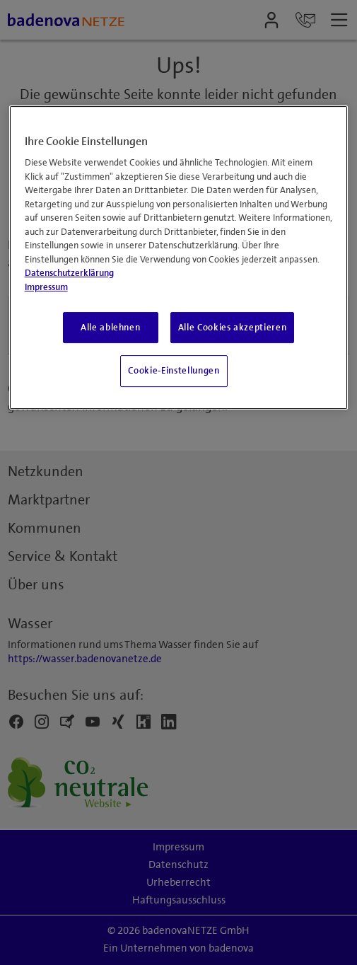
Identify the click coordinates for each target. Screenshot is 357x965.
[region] (179, 257)
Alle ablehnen (110, 328)
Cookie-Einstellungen (173, 371)
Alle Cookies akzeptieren (232, 328)
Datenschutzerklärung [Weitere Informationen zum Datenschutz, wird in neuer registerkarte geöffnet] (69, 273)
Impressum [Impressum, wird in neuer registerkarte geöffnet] (46, 287)
